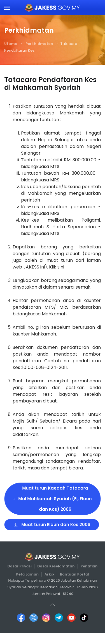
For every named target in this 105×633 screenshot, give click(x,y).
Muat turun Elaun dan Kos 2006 (52, 524)
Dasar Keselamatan (56, 566)
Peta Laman (28, 574)
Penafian (88, 566)
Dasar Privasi (20, 566)
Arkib (49, 574)
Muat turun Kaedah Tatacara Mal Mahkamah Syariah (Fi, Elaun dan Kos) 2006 (52, 498)
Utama (10, 43)
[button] (7, 7)
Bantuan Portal (74, 574)
